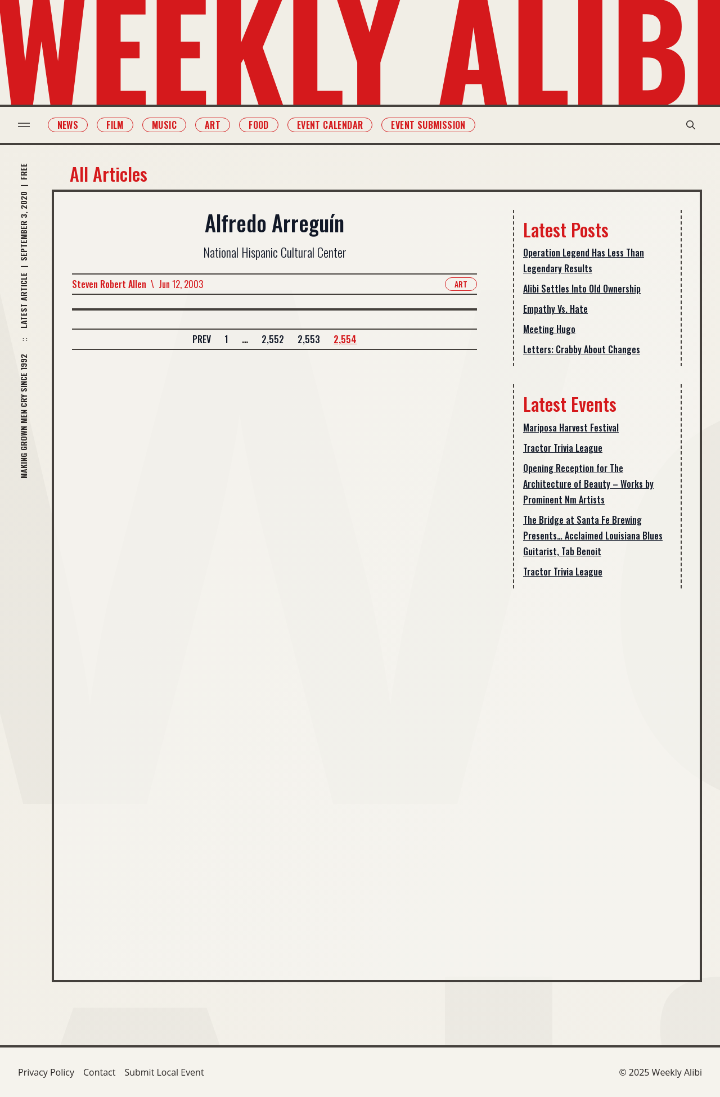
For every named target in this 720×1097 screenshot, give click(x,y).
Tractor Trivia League (562, 448)
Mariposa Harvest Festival (571, 427)
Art (212, 125)
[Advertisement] (597, 775)
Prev (201, 339)
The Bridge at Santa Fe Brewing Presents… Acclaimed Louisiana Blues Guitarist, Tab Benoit (593, 535)
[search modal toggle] (691, 125)
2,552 (273, 339)
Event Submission (429, 125)
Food (259, 125)
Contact (99, 1072)
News (68, 125)
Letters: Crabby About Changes (581, 349)
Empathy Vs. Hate (555, 309)
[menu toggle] (24, 125)
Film (115, 125)
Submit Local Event (164, 1072)
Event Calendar (330, 125)
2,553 (309, 339)
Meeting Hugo (549, 329)
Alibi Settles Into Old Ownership (582, 288)
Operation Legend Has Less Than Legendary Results (583, 260)
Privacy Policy (46, 1072)
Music (164, 125)
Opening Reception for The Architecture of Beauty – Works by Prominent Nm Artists (588, 483)
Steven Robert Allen (109, 284)
